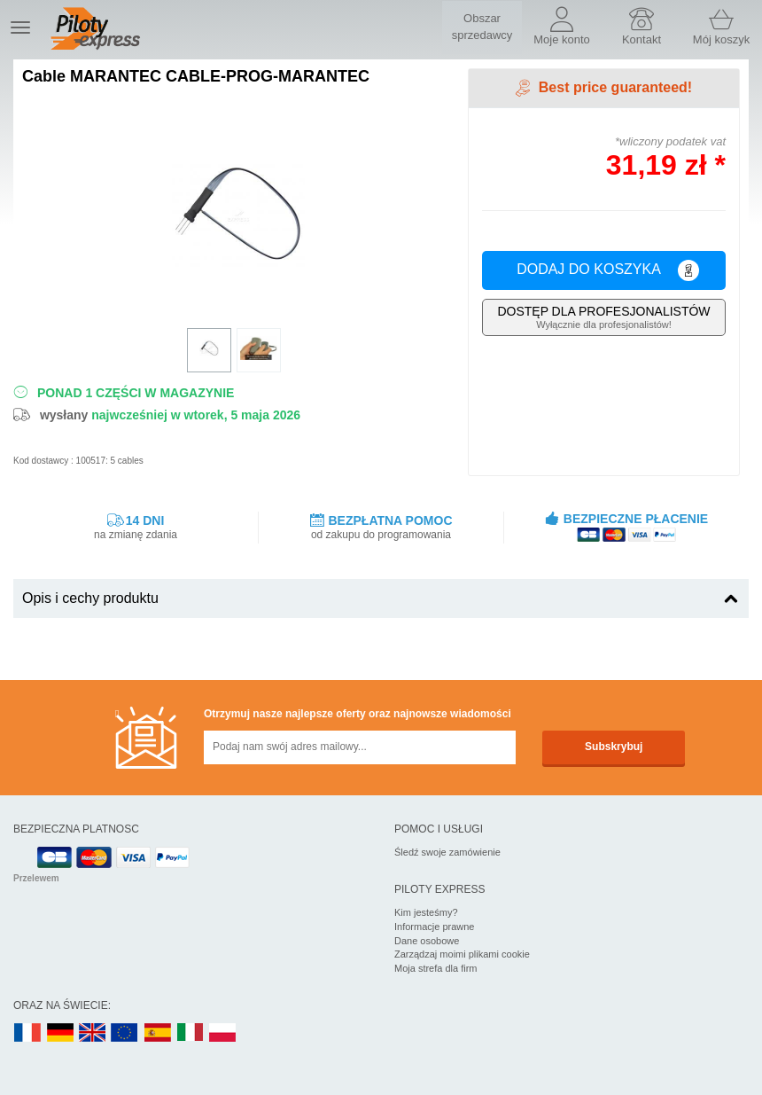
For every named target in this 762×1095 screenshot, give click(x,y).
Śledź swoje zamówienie (447, 852)
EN (125, 1033)
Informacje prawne (434, 926)
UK (93, 1033)
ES (158, 1033)
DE (60, 1033)
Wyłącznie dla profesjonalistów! (603, 317)
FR (27, 1033)
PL (223, 1033)
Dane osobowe (426, 940)
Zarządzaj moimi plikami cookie (462, 954)
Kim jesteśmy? (426, 912)
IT (190, 1033)
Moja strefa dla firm (436, 968)
